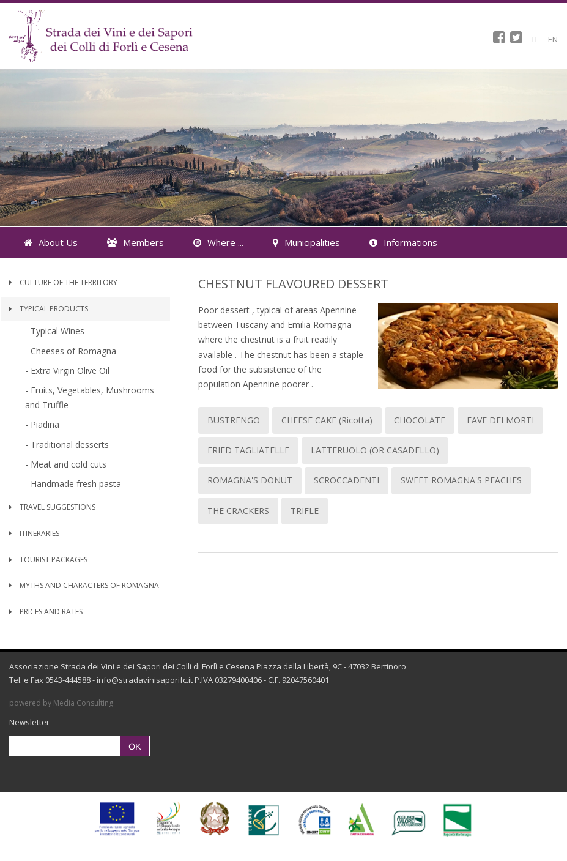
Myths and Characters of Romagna (84, 585)
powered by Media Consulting (61, 703)
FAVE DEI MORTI (500, 420)
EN (553, 39)
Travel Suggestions (52, 507)
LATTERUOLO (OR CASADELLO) (375, 450)
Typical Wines (57, 331)
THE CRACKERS (238, 510)
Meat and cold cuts (68, 464)
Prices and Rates (46, 611)
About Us (51, 242)
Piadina (45, 424)
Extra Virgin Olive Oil (70, 370)
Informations (403, 242)
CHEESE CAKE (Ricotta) (326, 420)
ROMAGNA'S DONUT (249, 480)
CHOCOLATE (419, 420)
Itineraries (34, 533)
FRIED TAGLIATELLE (248, 450)
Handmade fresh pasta (76, 484)
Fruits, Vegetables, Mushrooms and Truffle (89, 397)
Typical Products (48, 309)
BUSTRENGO (233, 420)
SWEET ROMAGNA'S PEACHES (461, 480)
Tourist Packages (48, 559)
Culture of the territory (63, 282)
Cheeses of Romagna (73, 351)
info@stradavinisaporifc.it (145, 679)
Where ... (218, 242)
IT (535, 39)
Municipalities (306, 242)
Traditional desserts (70, 444)
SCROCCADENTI (346, 480)
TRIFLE (305, 510)
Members (135, 242)
